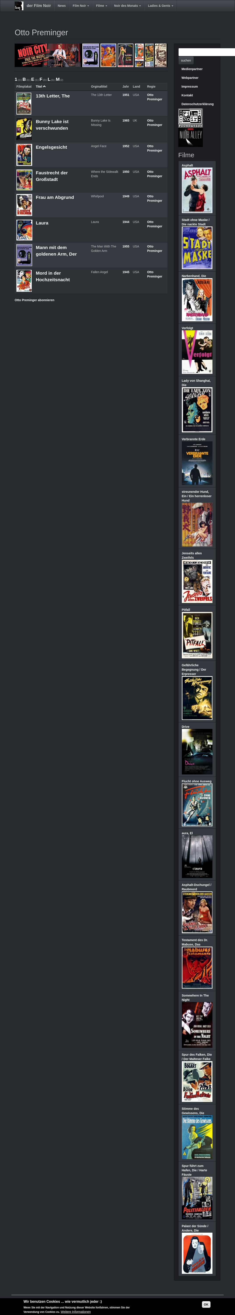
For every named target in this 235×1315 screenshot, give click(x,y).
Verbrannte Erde (193, 439)
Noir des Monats (127, 5)
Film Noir (81, 5)
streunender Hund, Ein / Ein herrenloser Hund (197, 496)
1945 (126, 272)
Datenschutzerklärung (198, 104)
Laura (42, 222)
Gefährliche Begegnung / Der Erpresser (194, 669)
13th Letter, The (53, 95)
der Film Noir (39, 6)
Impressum (190, 86)
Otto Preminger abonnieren (34, 300)
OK (206, 1304)
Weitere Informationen (76, 1311)
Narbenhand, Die (194, 276)
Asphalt (187, 165)
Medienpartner (192, 69)
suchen (186, 60)
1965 (126, 120)
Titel (41, 86)
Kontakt (187, 95)
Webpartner (190, 78)
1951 (126, 95)
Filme (101, 5)
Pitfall (186, 610)
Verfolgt (187, 328)
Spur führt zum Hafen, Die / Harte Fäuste (194, 1170)
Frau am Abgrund (55, 197)
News (62, 5)
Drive (185, 726)
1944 (126, 222)
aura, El (187, 833)
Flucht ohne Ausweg (197, 781)
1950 (126, 171)
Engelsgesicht (51, 147)
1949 (126, 196)
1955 (126, 246)
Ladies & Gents (160, 5)
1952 (126, 146)
